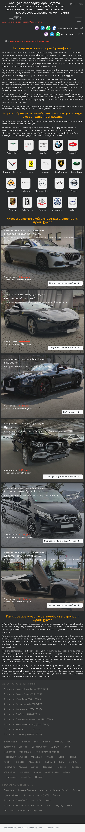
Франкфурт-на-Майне (47, 752)
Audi (29, 153)
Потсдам (24, 772)
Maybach (11, 191)
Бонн (36, 742)
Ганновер (19, 762)
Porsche (12, 210)
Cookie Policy (52, 828)
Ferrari (31, 172)
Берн (69, 806)
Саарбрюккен (52, 772)
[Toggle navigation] (79, 20)
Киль (61, 762)
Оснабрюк (9, 772)
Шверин (67, 772)
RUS (72, 4)
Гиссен (61, 757)
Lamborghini (61, 172)
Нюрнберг (75, 767)
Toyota (42, 210)
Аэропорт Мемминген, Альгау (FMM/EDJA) (26, 725)
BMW (58, 153)
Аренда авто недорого (30, 811)
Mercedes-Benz (42, 191)
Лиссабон (9, 811)
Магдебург (48, 767)
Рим (48, 806)
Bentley (43, 153)
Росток (37, 772)
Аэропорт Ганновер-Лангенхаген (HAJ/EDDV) (28, 720)
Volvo (72, 210)
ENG (79, 4)
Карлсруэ (50, 762)
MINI (59, 191)
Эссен (67, 747)
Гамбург (73, 757)
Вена (47, 801)
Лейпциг (23, 767)
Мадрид (58, 806)
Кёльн (69, 742)
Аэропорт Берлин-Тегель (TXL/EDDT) (23, 694)
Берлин (26, 742)
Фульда (49, 757)
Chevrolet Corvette (12, 172)
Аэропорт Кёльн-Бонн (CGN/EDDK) (22, 700)
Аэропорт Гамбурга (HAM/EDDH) (22, 715)
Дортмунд (9, 747)
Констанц (9, 767)
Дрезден (23, 747)
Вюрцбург (26, 777)
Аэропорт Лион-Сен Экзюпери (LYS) (22, 801)
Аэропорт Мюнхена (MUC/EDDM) (22, 730)
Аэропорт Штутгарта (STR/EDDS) (23, 735)
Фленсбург (9, 752)
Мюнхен (62, 767)
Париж (56, 796)
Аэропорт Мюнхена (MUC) (54, 791)
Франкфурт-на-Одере (15, 757)
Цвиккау (39, 777)
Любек (34, 767)
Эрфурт (55, 747)
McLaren (25, 191)
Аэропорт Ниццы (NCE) (36, 796)
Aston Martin (13, 153)
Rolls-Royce (27, 210)
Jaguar (45, 172)
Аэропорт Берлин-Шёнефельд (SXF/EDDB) (26, 689)
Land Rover (76, 172)
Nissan (74, 191)
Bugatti (73, 153)
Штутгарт (10, 777)
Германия (9, 791)
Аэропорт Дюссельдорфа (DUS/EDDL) (24, 705)
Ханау (7, 762)
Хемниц (58, 742)
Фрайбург (36, 757)
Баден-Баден (11, 742)
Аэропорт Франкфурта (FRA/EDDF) (23, 710)
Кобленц (72, 762)
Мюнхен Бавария (27, 791)
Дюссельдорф (39, 747)
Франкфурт (25, 752)
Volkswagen (57, 210)
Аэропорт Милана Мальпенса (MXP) (23, 806)
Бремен (47, 742)
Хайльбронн (35, 762)
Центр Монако (12, 796)
